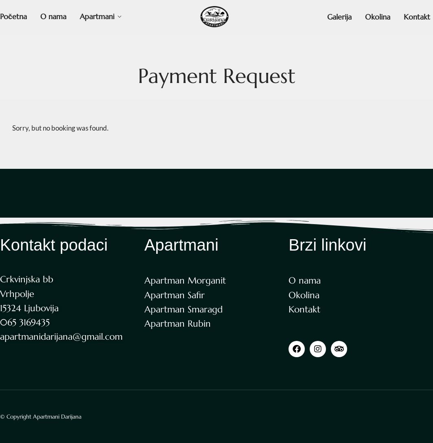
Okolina (377, 17)
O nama (53, 16)
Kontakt (417, 17)
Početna (13, 16)
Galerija (339, 17)
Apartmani (97, 16)
